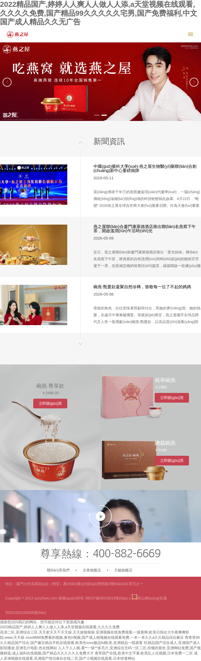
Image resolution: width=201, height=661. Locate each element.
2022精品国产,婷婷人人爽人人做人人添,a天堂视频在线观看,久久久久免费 (60, 627)
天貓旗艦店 (123, 570)
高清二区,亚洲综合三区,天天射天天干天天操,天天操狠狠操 (47, 632)
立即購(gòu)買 (50, 403)
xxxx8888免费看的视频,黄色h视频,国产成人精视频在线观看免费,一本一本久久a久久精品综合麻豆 (104, 637)
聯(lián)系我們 (58, 570)
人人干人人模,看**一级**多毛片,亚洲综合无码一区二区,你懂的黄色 (112, 648)
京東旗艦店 (92, 570)
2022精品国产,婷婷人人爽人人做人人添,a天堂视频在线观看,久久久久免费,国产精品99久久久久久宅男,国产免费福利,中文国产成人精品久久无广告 (98, 13)
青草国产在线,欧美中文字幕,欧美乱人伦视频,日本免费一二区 (144, 653)
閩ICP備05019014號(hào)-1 (108, 598)
